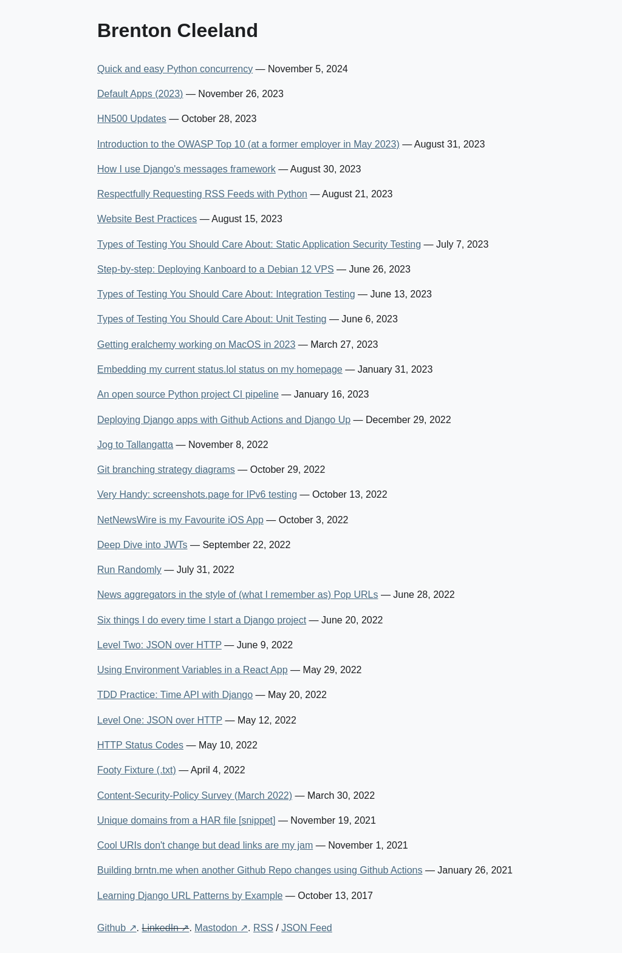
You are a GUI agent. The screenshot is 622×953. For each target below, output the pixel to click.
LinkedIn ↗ (165, 928)
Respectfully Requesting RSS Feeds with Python (202, 194)
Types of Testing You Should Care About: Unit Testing (211, 319)
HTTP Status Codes (140, 745)
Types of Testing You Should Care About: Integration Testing (226, 294)
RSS (263, 928)
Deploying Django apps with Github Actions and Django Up (223, 420)
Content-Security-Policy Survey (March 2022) (194, 795)
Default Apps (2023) (140, 94)
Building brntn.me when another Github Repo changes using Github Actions (259, 870)
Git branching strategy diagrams (166, 469)
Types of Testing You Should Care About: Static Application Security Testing (259, 244)
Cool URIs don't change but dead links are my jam (205, 845)
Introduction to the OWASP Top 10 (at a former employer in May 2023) (248, 144)
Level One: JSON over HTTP (159, 720)
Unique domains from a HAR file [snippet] (186, 820)
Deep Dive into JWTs (142, 545)
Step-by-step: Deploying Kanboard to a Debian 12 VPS (215, 269)
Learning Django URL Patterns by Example (189, 895)
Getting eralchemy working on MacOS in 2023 (196, 344)
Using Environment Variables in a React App (192, 670)
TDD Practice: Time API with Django (175, 695)
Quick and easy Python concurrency (175, 69)
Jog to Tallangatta (135, 444)
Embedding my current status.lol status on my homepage (220, 369)
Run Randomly (129, 570)
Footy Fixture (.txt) (136, 770)
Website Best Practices (147, 219)
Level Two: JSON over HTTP (159, 645)
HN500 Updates (131, 119)
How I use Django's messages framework (186, 169)
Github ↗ (117, 928)
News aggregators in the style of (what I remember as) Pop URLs (237, 594)
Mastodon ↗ (221, 928)
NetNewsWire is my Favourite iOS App (180, 520)
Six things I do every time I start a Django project (201, 620)
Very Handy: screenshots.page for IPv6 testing (197, 494)
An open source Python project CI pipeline (188, 394)
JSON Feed (306, 928)
